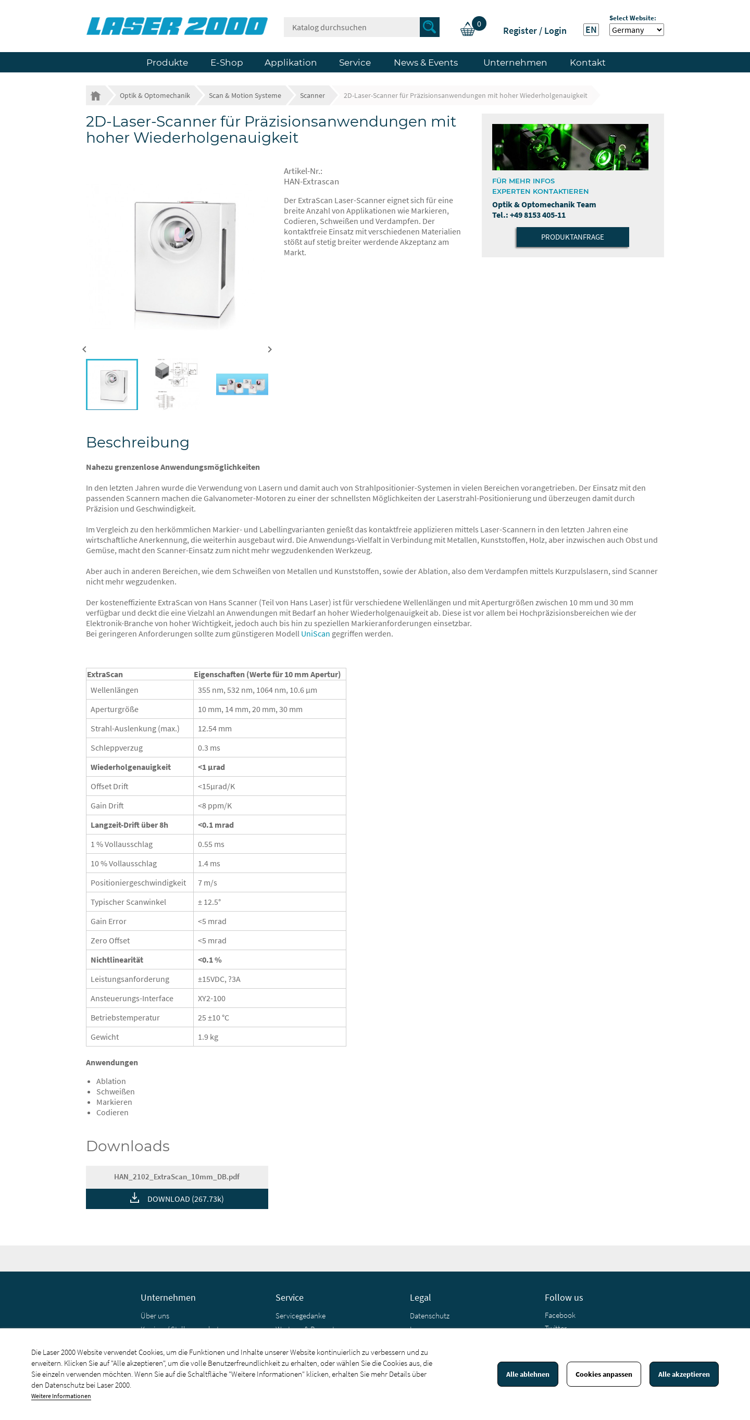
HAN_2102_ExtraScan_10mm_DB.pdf (177, 1176)
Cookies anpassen (604, 1374)
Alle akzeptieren (684, 1374)
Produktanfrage (572, 237)
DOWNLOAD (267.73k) (185, 1198)
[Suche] (362, 27)
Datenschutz (429, 1316)
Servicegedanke (301, 1316)
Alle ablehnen (527, 1374)
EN (591, 29)
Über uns (155, 1316)
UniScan (315, 633)
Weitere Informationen (61, 1396)
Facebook (560, 1315)
